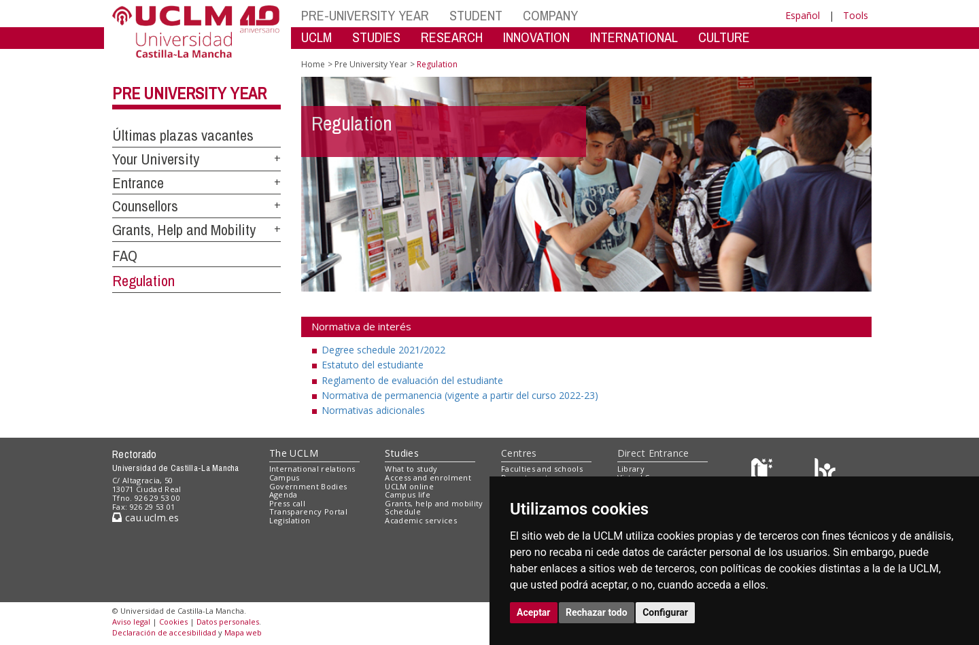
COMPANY (550, 15)
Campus (284, 477)
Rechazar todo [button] (597, 612)
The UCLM (293, 453)
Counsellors (145, 206)
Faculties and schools (542, 469)
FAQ (124, 255)
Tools (855, 15)
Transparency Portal (308, 511)
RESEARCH (452, 37)
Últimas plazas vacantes (183, 135)
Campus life (407, 494)
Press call (287, 503)
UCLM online (409, 486)
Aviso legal (131, 621)
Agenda (283, 494)
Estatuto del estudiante (373, 364)
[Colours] (825, 472)
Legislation (290, 520)
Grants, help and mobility (434, 503)
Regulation (143, 281)
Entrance (138, 183)
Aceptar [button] (534, 612)
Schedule (403, 511)
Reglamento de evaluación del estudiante (412, 380)
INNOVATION (536, 37)
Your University (155, 159)
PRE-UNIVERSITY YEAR (365, 15)
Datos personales (227, 621)
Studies (402, 453)
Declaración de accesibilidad (164, 632)
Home (313, 64)
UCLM (316, 37)
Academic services (421, 520)
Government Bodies (308, 486)
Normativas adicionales (373, 410)
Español (802, 15)
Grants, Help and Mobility (184, 230)
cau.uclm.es (145, 517)
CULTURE (724, 37)
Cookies (173, 621)
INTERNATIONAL (634, 37)
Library (631, 469)
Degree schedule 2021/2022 (383, 349)
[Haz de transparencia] (763, 472)
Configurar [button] (665, 612)
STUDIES (376, 37)
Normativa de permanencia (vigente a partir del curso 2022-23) (460, 395)
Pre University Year (189, 93)
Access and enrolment (428, 477)
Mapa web (243, 632)
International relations (312, 469)
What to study (411, 469)
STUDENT (475, 15)
